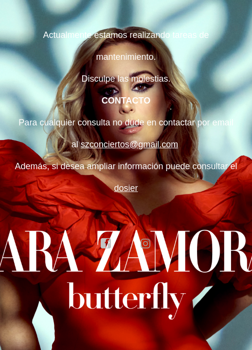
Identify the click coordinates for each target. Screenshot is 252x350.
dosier (126, 188)
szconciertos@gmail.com (129, 144)
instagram (146, 243)
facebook (106, 243)
